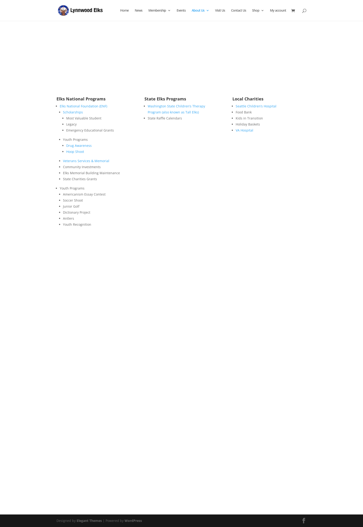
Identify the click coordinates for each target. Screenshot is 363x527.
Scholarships (73, 112)
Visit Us (220, 11)
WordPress (133, 520)
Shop (255, 11)
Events (181, 11)
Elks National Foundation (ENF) (83, 106)
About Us (198, 11)
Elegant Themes (89, 520)
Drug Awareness (79, 145)
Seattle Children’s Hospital (256, 106)
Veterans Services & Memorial (86, 161)
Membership (157, 11)
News (138, 11)
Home (124, 11)
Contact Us (238, 11)
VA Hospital (244, 130)
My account (278, 11)
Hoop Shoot (75, 151)
